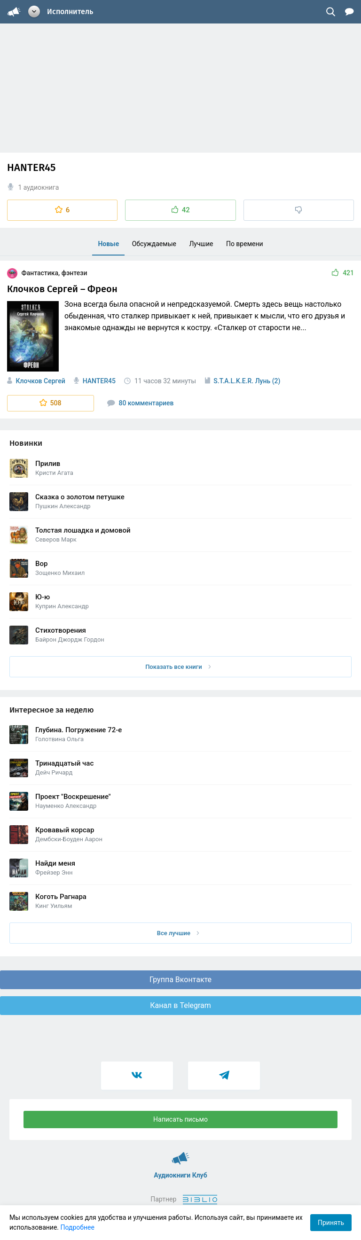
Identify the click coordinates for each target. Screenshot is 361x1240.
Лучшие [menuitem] (201, 244)
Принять (331, 1222)
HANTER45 (99, 381)
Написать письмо (180, 1119)
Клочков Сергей (40, 381)
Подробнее (77, 1227)
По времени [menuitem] (244, 244)
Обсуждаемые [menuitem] (154, 244)
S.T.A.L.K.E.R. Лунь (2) (246, 381)
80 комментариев (140, 403)
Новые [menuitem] (108, 244)
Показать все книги (178, 666)
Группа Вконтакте (180, 979)
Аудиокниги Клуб (181, 1154)
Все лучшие (178, 933)
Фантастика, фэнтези (47, 273)
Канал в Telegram (180, 1005)
